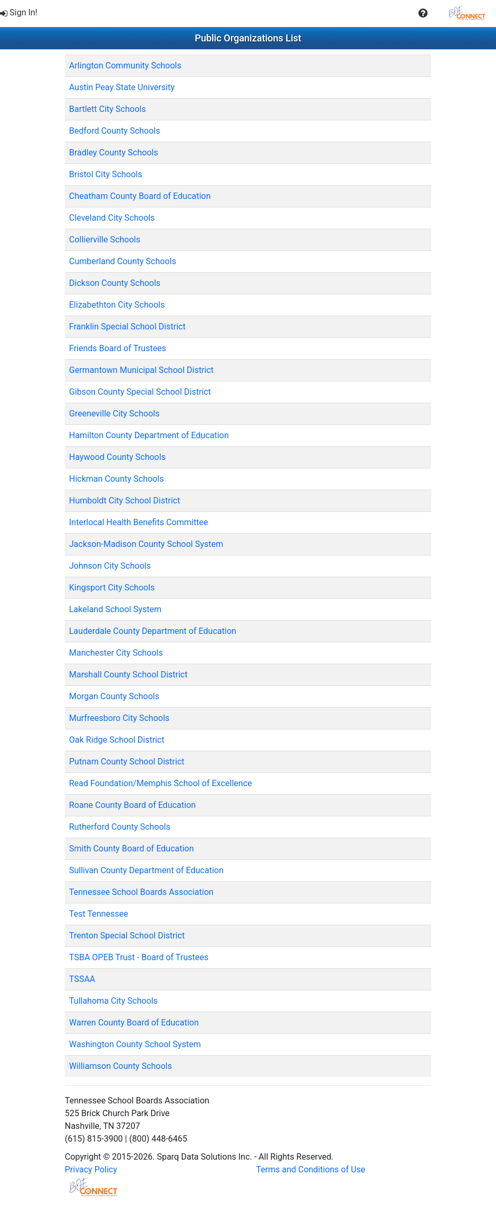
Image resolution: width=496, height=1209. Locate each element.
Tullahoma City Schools (113, 1001)
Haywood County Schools (117, 457)
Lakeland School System (115, 609)
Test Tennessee (98, 914)
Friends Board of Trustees (117, 348)
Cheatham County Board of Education (140, 196)
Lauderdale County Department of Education (152, 631)
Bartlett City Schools (107, 109)
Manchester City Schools (116, 653)
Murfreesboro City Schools (119, 718)
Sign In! (19, 12)
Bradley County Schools (113, 152)
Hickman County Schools (116, 479)
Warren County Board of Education (134, 1022)
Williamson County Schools (120, 1066)
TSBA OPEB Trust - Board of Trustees (139, 957)
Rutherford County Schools (119, 827)
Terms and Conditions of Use (310, 1169)
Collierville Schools (104, 239)
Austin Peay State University (122, 87)
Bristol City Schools (105, 174)
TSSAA (82, 979)
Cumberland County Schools (122, 261)
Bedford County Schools (114, 131)
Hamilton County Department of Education (149, 435)
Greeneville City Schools (114, 413)
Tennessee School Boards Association (141, 892)
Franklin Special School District (127, 326)
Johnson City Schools (110, 566)
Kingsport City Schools (112, 587)
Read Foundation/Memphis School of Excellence (160, 783)
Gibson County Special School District (140, 392)
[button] (423, 13)
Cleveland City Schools (112, 218)
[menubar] (248, 13)
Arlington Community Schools (125, 65)
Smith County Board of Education (131, 848)
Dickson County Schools (114, 283)
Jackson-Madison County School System (146, 544)
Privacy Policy (91, 1169)
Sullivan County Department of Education (146, 870)
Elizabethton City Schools (117, 305)
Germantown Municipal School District (141, 370)
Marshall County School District (128, 674)
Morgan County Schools (114, 696)
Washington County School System (135, 1044)
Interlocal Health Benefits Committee (138, 522)
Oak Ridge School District (117, 740)
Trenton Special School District (127, 935)
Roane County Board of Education (132, 805)
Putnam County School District (126, 761)
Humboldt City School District (124, 500)
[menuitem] (20, 13)
